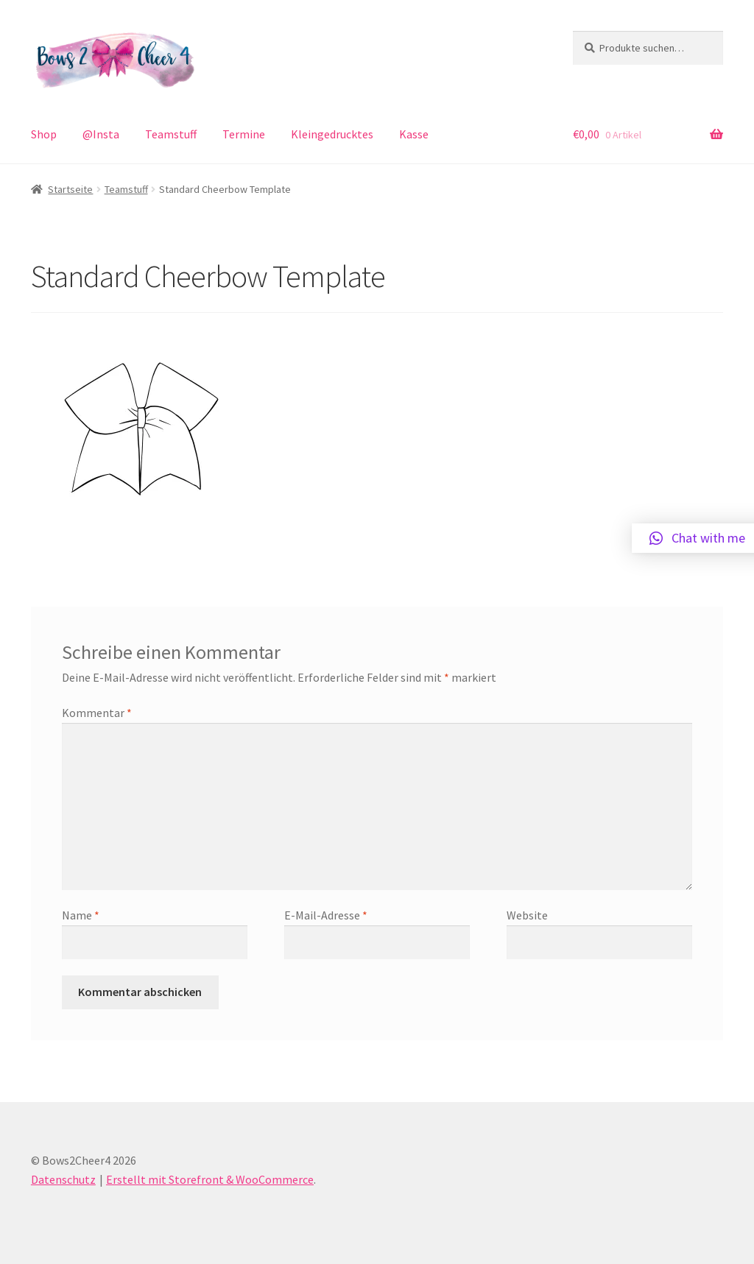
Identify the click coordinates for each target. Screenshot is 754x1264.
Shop (44, 134)
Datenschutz (63, 1179)
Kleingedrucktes (332, 134)
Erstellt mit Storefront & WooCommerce (210, 1179)
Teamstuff (171, 134)
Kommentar (97, 712)
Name (80, 915)
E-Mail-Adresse (325, 915)
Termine (243, 134)
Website (527, 915)
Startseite (70, 189)
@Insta (100, 134)
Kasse (414, 134)
